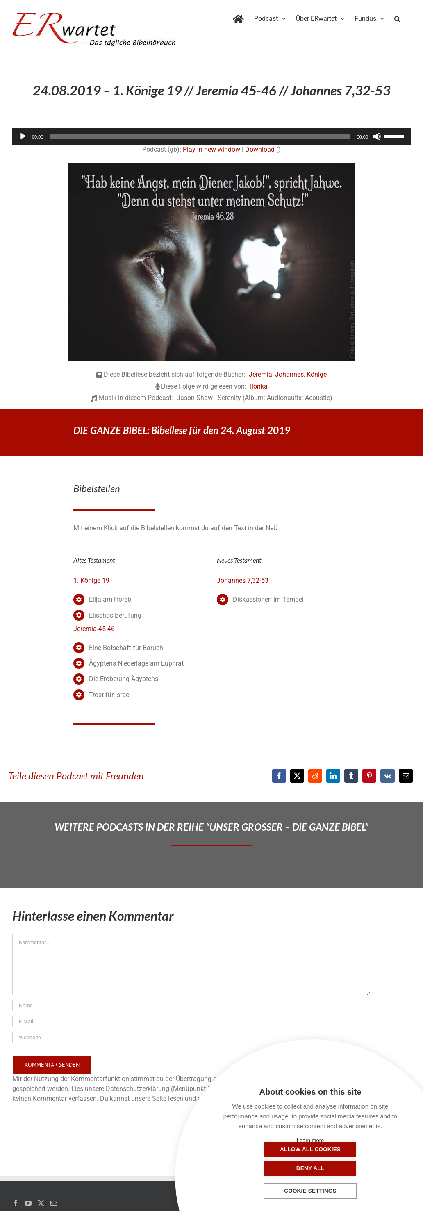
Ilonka (259, 386)
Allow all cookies (269, 1168)
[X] (297, 776)
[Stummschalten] (377, 136)
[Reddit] (315, 776)
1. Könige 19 (91, 580)
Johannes (289, 374)
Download (260, 149)
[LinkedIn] (333, 776)
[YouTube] (28, 1203)
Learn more (310, 1140)
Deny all (351, 1168)
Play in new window (211, 149)
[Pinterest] (369, 776)
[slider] (200, 136)
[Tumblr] (351, 776)
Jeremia (260, 374)
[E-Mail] (406, 776)
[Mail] (53, 1203)
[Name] (191, 1005)
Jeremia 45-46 (94, 629)
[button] (397, 17)
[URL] (191, 1037)
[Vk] (387, 776)
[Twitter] (41, 1203)
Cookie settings (310, 1191)
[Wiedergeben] (23, 136)
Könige (317, 374)
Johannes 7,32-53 (242, 580)
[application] (211, 136)
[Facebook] (279, 776)
